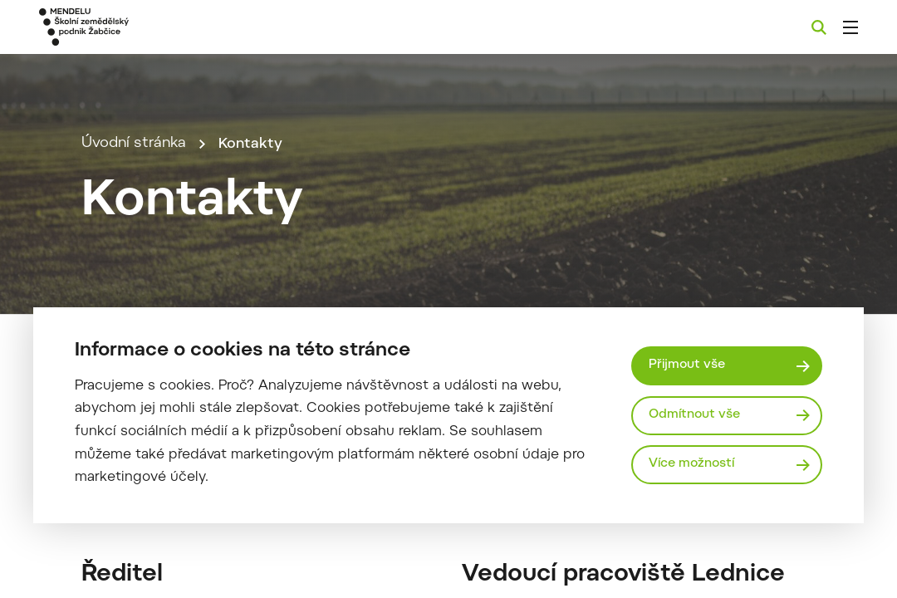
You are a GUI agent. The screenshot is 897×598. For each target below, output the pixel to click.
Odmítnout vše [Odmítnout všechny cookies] (696, 415)
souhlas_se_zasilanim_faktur (177, 554)
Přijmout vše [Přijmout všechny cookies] (688, 365)
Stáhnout (327, 554)
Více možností (693, 464)
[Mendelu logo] (132, 27)
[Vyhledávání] (818, 27)
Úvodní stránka (133, 166)
